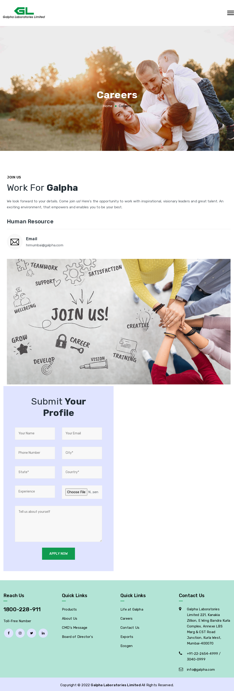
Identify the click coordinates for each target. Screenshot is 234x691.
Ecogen (126, 644)
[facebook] (8, 631)
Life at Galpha (131, 608)
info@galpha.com (201, 668)
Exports (126, 635)
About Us (69, 617)
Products (69, 608)
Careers (126, 617)
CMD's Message (75, 626)
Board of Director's (77, 635)
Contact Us (129, 626)
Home (107, 106)
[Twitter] (31, 631)
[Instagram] (20, 631)
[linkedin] (43, 631)
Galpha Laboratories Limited (116, 683)
